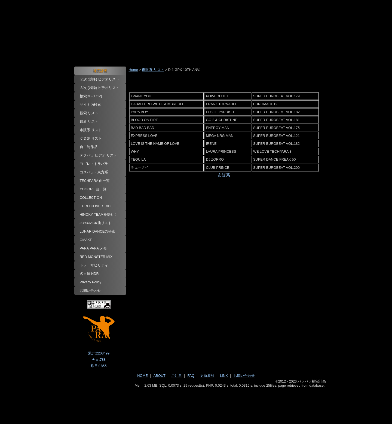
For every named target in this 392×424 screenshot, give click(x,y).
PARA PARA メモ (93, 248)
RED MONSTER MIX (96, 257)
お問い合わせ (90, 290)
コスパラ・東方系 (94, 172)
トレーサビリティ (94, 265)
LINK (224, 376)
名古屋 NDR (89, 274)
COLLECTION (91, 198)
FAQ (191, 376)
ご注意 (176, 376)
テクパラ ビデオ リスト (98, 155)
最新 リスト (89, 121)
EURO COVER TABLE (97, 206)
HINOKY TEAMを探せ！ (99, 214)
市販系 (224, 175)
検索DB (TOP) (91, 96)
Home (133, 70)
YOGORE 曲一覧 (93, 189)
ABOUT (160, 376)
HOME (142, 376)
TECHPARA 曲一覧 (95, 181)
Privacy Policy (91, 282)
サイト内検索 (90, 105)
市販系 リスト (91, 130)
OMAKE (86, 240)
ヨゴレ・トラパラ (94, 164)
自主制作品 (88, 147)
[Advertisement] (196, 402)
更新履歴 (207, 376)
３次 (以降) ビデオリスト (100, 88)
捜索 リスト (89, 113)
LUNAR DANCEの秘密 (97, 231)
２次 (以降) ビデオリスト (100, 79)
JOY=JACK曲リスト (96, 223)
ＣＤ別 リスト (91, 138)
